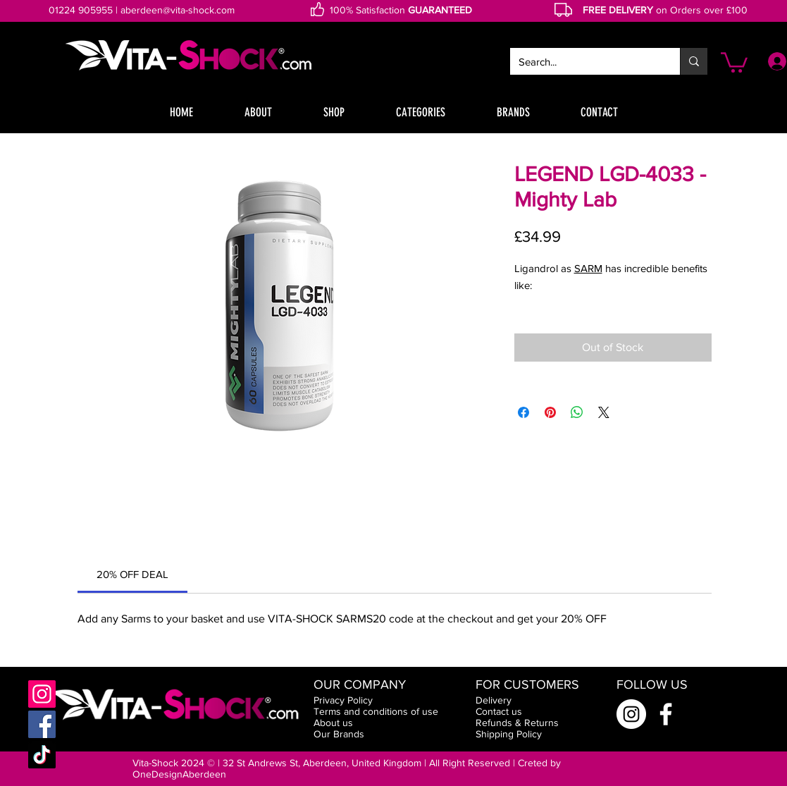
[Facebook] (42, 724)
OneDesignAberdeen (179, 774)
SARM (588, 268)
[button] (734, 61)
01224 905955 (81, 10)
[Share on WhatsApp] (577, 412)
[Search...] (584, 61)
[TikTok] (42, 754)
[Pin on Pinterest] (550, 412)
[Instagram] (42, 694)
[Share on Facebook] (523, 412)
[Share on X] (603, 412)
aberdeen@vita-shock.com (177, 10)
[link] (132, 574)
